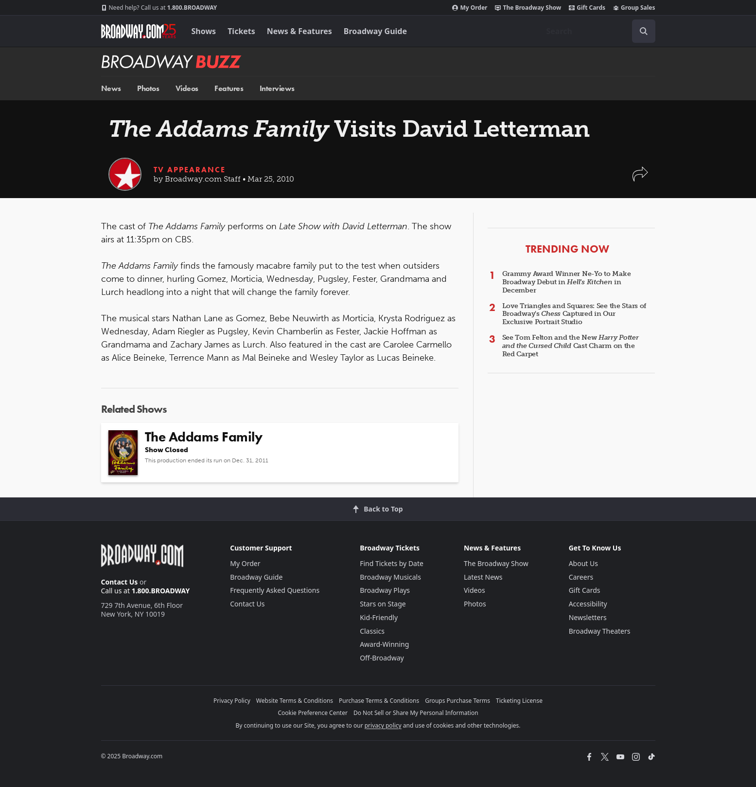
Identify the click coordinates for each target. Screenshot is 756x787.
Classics (372, 631)
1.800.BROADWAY (159, 8)
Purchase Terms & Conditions (379, 700)
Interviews (277, 88)
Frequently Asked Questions (274, 590)
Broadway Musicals (390, 577)
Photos (148, 88)
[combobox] (597, 31)
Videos (187, 88)
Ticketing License (519, 700)
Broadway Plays (385, 590)
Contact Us (119, 581)
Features (228, 88)
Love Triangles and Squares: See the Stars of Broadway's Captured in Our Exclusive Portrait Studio (574, 314)
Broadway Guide (375, 31)
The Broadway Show (528, 8)
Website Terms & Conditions (294, 700)
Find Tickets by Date (391, 563)
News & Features (299, 31)
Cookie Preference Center (313, 713)
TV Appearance (190, 170)
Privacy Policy (231, 700)
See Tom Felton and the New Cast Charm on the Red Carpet (570, 345)
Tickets (241, 31)
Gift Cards (587, 8)
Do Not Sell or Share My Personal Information (415, 713)
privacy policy (383, 725)
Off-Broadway (382, 657)
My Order (469, 8)
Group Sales (634, 8)
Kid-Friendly (379, 617)
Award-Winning (384, 644)
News (111, 88)
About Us (583, 563)
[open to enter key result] (643, 31)
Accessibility (588, 603)
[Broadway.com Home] (138, 31)
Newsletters (588, 617)
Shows (204, 31)
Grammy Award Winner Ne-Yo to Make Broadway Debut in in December (566, 282)
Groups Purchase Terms (457, 700)
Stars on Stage (383, 603)
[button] (640, 178)
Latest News (483, 577)
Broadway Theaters (600, 631)
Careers (581, 577)
